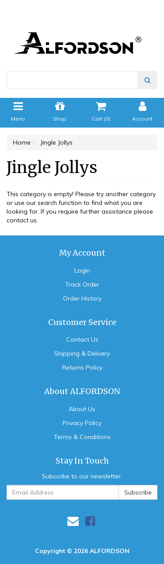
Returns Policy (82, 367)
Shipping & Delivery (82, 353)
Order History (82, 298)
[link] (90, 521)
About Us (82, 409)
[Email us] (73, 521)
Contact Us (82, 339)
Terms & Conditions (82, 437)
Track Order (82, 284)
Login (82, 270)
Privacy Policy (82, 423)
